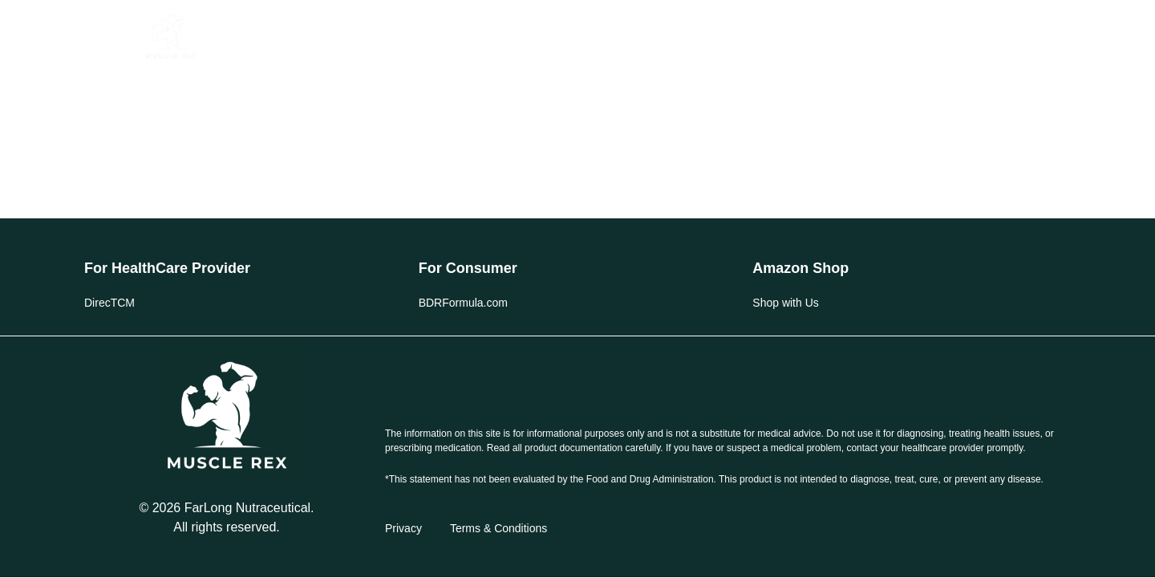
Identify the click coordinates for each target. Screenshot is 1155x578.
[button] (113, 36)
